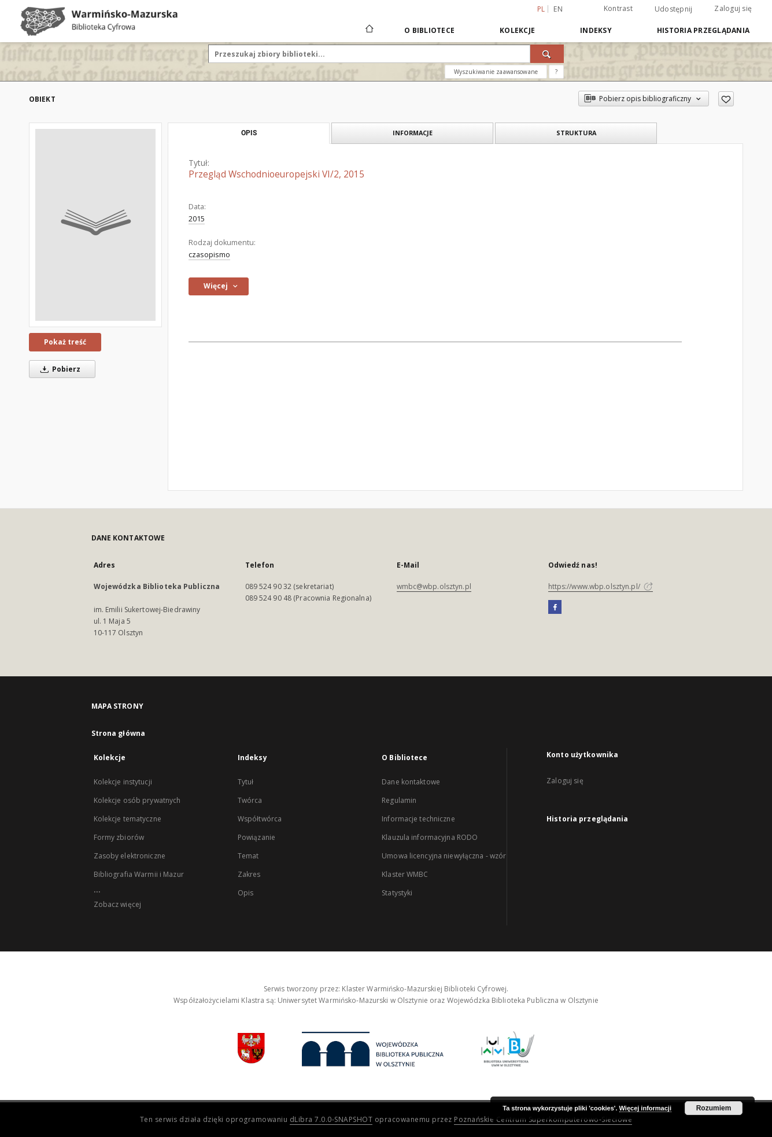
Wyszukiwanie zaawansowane (496, 72)
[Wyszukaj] (547, 54)
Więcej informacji (645, 1108)
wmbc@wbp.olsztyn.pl (434, 586)
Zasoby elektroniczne (129, 856)
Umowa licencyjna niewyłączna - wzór (444, 856)
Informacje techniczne (418, 819)
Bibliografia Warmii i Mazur (139, 874)
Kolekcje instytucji (123, 782)
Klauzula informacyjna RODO (430, 837)
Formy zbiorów (119, 837)
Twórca (250, 800)
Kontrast (618, 8)
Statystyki (397, 893)
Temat (248, 856)
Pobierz (58, 369)
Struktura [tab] (576, 132)
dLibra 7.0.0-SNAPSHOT (331, 1119)
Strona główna (118, 733)
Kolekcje (517, 30)
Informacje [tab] (413, 132)
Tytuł (246, 782)
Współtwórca (260, 819)
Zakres (249, 874)
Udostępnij (674, 9)
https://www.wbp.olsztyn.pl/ (600, 586)
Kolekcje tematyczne (127, 819)
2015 (197, 219)
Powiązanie (256, 837)
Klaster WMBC (405, 874)
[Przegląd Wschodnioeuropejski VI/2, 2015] (95, 225)
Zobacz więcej (118, 904)
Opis (245, 893)
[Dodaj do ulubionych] (726, 98)
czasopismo (209, 255)
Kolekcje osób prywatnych (137, 800)
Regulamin (399, 800)
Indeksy (596, 30)
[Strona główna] (369, 30)
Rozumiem (714, 1108)
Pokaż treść (65, 342)
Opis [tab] (249, 133)
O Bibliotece (429, 30)
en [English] (558, 9)
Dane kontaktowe (411, 782)
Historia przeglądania (703, 30)
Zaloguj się (733, 8)
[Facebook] (555, 607)
